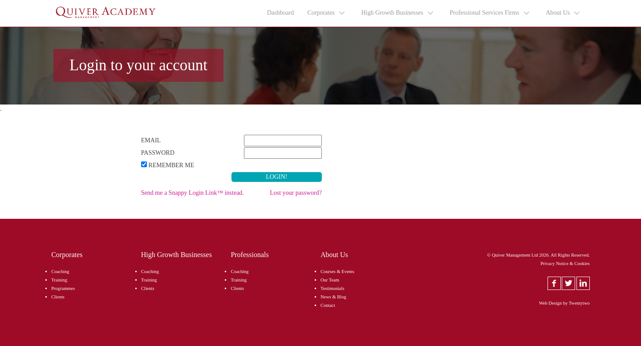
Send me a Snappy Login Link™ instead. (192, 192)
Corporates (326, 13)
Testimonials (332, 288)
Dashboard (280, 12)
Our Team (329, 280)
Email (151, 140)
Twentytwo (579, 303)
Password (157, 152)
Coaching (60, 271)
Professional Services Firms (490, 13)
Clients (58, 296)
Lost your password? (296, 192)
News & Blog (333, 296)
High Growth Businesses (397, 13)
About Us (563, 13)
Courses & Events (337, 271)
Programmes (63, 288)
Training (59, 280)
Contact (327, 305)
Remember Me (171, 165)
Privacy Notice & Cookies (565, 263)
